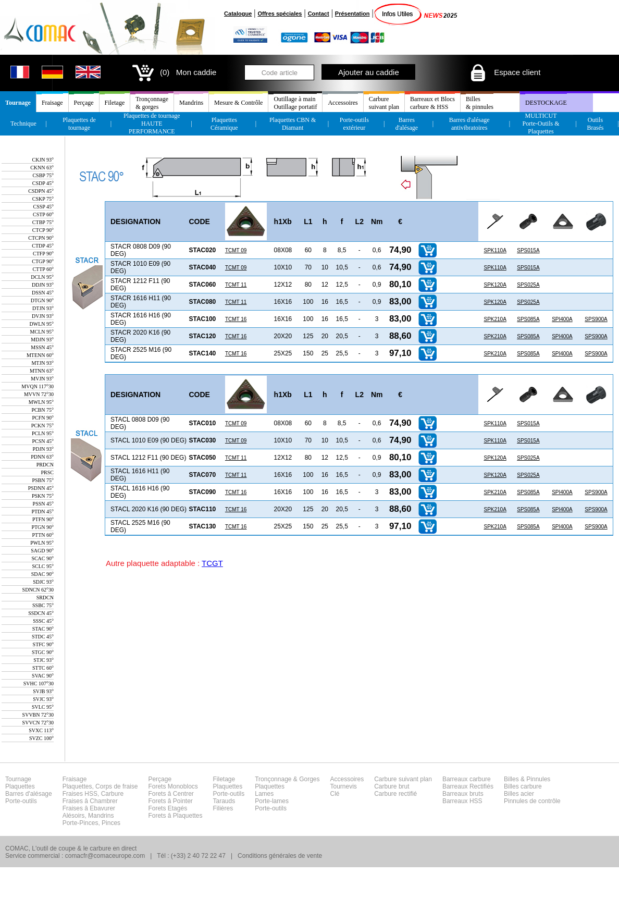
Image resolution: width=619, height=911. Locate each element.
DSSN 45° (43, 293)
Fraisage (52, 102)
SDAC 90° (42, 574)
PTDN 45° (42, 511)
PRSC (47, 472)
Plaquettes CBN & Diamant (292, 123)
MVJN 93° (42, 378)
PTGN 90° (42, 527)
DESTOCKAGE (546, 102)
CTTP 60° (43, 269)
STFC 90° (43, 644)
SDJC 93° (43, 582)
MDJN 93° (42, 339)
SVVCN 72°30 (38, 722)
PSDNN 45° (41, 488)
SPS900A (596, 319)
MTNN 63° (42, 371)
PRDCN (45, 464)
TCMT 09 (236, 250)
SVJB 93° (43, 691)
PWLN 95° (42, 543)
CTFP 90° (43, 253)
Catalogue (238, 13)
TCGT (212, 563)
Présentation (352, 13)
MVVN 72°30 (39, 394)
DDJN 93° (43, 285)
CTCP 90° (43, 230)
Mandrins (191, 102)
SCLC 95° (43, 566)
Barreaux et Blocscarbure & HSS (432, 102)
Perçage (84, 102)
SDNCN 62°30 (38, 590)
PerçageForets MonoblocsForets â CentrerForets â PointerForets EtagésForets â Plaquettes (175, 797)
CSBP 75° (43, 175)
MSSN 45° (42, 347)
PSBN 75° (43, 480)
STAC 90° (43, 629)
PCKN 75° (42, 425)
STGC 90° (43, 652)
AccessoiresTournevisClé (347, 786)
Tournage (18, 102)
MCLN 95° (42, 332)
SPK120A (495, 285)
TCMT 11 (236, 285)
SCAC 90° (42, 558)
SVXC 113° (41, 730)
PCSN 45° (43, 441)
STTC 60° (43, 668)
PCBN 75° (42, 410)
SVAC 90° (43, 676)
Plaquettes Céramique (224, 123)
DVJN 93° (43, 316)
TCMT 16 (236, 319)
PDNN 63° (42, 457)
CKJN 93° (43, 160)
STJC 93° (43, 660)
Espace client (504, 72)
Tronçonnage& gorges (151, 102)
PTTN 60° (43, 535)
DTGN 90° (42, 300)
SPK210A (495, 319)
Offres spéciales (279, 13)
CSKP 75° (43, 199)
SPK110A (495, 250)
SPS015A (528, 250)
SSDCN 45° (41, 613)
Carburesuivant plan (384, 102)
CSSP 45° (43, 207)
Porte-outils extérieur (354, 123)
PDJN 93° (43, 449)
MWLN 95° (41, 402)
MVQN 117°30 (37, 386)
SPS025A (528, 285)
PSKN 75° (43, 496)
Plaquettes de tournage (79, 123)
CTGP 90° (43, 261)
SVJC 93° (43, 699)
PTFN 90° (43, 519)
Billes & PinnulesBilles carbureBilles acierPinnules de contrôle (532, 790)
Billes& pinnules (479, 102)
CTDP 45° (43, 246)
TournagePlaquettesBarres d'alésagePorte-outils (28, 790)
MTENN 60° (40, 355)
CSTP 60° (43, 214)
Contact (318, 13)
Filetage (115, 102)
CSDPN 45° (41, 191)
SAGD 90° (42, 550)
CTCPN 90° (41, 238)
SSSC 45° (43, 621)
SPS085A (528, 319)
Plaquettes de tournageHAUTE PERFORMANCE (151, 123)
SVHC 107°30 (38, 683)
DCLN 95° (42, 277)
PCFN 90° (43, 418)
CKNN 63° (42, 167)
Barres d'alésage (406, 123)
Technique (23, 123)
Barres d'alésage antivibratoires (469, 123)
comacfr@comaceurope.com (105, 855)
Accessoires (342, 102)
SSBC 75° (43, 605)
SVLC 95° (43, 707)
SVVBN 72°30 (38, 715)
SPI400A (562, 319)
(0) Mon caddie (173, 72)
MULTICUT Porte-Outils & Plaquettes (541, 123)
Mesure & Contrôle (238, 102)
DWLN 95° (42, 324)
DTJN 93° (43, 308)
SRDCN (45, 597)
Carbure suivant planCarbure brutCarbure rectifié (403, 786)
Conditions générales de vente (280, 855)
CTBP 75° (43, 222)
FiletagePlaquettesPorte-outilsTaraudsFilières (229, 793)
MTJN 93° (42, 363)
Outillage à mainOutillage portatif (295, 102)
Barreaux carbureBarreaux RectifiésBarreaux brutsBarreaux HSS (467, 790)
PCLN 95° (43, 433)
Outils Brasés (595, 123)
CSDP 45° (43, 183)
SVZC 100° (41, 738)
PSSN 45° (43, 504)
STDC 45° (43, 636)
